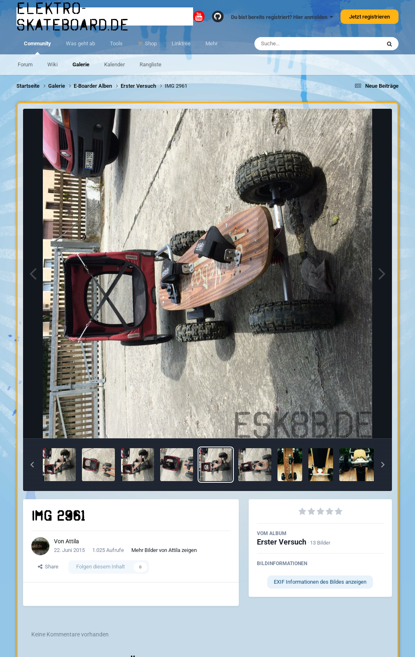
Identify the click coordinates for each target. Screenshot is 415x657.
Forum (25, 64)
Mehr (211, 43)
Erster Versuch (281, 542)
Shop (150, 43)
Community (37, 47)
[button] (32, 465)
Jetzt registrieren (369, 17)
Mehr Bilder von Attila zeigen (164, 550)
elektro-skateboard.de (72, 16)
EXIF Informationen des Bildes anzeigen (320, 582)
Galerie (80, 64)
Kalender (114, 64)
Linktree (181, 43)
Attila (72, 541)
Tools (116, 43)
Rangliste (150, 64)
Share (48, 566)
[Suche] (301, 43)
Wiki (52, 64)
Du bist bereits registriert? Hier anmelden (282, 17)
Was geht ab (80, 43)
